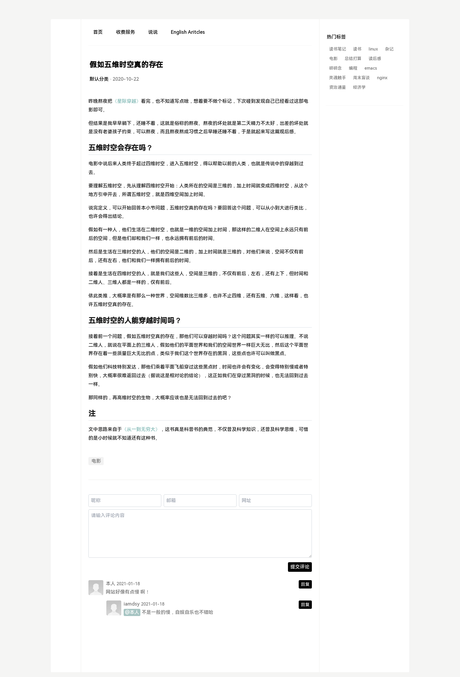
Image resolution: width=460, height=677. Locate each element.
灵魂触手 (337, 77)
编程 (353, 68)
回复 (305, 584)
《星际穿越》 (126, 101)
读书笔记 (337, 49)
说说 (153, 32)
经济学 (359, 87)
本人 (110, 583)
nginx (382, 77)
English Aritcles (188, 32)
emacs (370, 68)
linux (373, 49)
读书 (357, 49)
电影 (96, 461)
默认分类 (99, 79)
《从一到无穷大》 (141, 429)
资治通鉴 (337, 87)
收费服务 (125, 32)
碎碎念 (335, 68)
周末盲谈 (361, 77)
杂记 (389, 49)
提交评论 (299, 567)
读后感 (375, 58)
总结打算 (353, 58)
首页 (98, 32)
